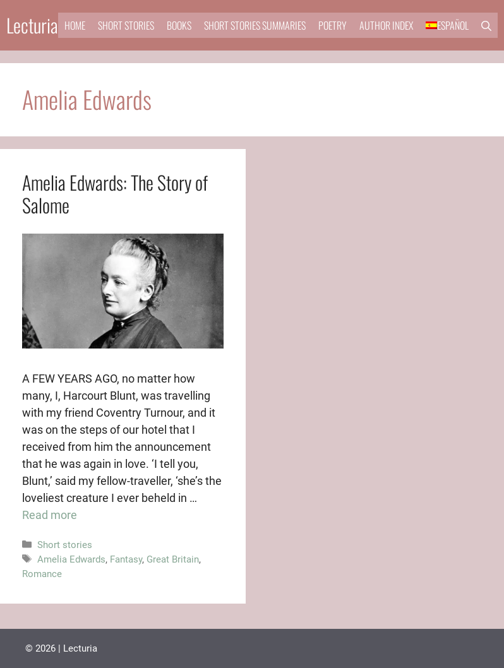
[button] (486, 25)
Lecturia (32, 25)
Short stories (126, 25)
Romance (42, 574)
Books (179, 25)
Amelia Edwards (71, 559)
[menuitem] (447, 25)
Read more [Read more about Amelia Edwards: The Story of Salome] (49, 515)
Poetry (332, 25)
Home (74, 25)
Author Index (386, 25)
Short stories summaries (255, 25)
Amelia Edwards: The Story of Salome (115, 193)
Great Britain (173, 559)
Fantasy (126, 559)
